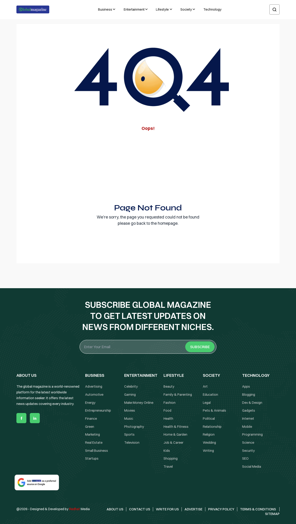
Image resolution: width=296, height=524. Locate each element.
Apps (246, 386)
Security (248, 451)
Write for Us (167, 509)
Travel (168, 466)
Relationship (212, 427)
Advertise (193, 509)
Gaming (130, 394)
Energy (90, 403)
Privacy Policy (221, 509)
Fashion (169, 403)
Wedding (209, 442)
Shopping (170, 459)
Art (205, 386)
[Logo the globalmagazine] (32, 9)
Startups (92, 459)
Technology (213, 9)
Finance (91, 418)
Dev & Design (252, 403)
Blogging (248, 394)
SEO (245, 459)
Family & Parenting (177, 394)
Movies (129, 410)
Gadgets (248, 410)
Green (89, 427)
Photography (134, 427)
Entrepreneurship (98, 410)
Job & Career (173, 442)
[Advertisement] (148, 166)
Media (79, 509)
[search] (274, 9)
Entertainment (134, 9)
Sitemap (272, 514)
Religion (209, 434)
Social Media (251, 466)
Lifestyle (162, 9)
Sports (129, 434)
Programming (252, 434)
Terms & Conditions (258, 509)
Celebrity (131, 386)
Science (248, 442)
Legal (207, 403)
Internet (248, 418)
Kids (166, 451)
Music (128, 418)
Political (209, 418)
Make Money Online (138, 403)
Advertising (93, 386)
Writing (208, 451)
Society (186, 9)
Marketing (92, 434)
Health (168, 418)
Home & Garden (175, 434)
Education (210, 394)
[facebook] (21, 418)
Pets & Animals (214, 410)
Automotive (94, 394)
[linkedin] (35, 418)
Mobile (247, 427)
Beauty (168, 386)
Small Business (96, 451)
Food (167, 410)
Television (131, 442)
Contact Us (139, 509)
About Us (115, 509)
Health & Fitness (175, 427)
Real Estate (93, 442)
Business (105, 9)
